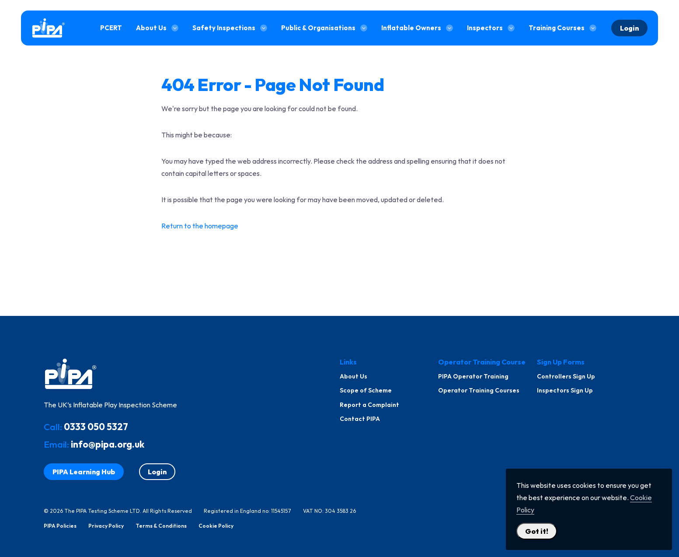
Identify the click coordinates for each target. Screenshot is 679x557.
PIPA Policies (60, 526)
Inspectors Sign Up (565, 390)
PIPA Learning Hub (83, 471)
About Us (353, 376)
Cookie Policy (215, 526)
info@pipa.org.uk (107, 444)
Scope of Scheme (366, 390)
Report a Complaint (369, 404)
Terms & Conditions (161, 526)
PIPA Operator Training (473, 376)
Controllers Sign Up (566, 376)
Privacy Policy (106, 526)
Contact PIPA (360, 418)
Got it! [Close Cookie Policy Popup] (536, 531)
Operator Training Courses (478, 390)
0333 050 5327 (96, 426)
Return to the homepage (199, 225)
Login (629, 28)
